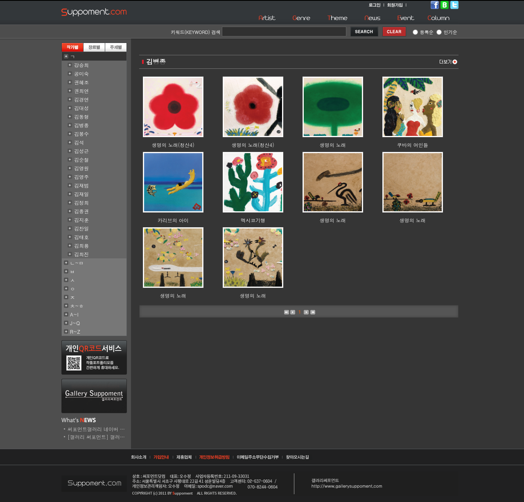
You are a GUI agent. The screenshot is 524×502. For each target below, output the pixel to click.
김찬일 (81, 228)
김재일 (81, 193)
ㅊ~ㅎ (77, 305)
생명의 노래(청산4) (173, 144)
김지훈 (81, 219)
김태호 (81, 236)
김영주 (81, 176)
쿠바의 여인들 (412, 144)
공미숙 (81, 73)
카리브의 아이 (173, 220)
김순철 (81, 159)
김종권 (81, 211)
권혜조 (81, 82)
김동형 (81, 116)
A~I (74, 314)
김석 (79, 142)
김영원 (81, 168)
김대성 (81, 107)
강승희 (81, 64)
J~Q (75, 322)
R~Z (75, 331)
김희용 (81, 245)
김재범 (81, 185)
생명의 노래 (333, 144)
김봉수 (81, 133)
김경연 (81, 99)
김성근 (81, 150)
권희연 (81, 90)
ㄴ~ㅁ (77, 262)
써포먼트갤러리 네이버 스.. (98, 428)
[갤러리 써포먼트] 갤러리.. (98, 436)
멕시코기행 (253, 220)
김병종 (81, 125)
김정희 (81, 202)
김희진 (81, 254)
